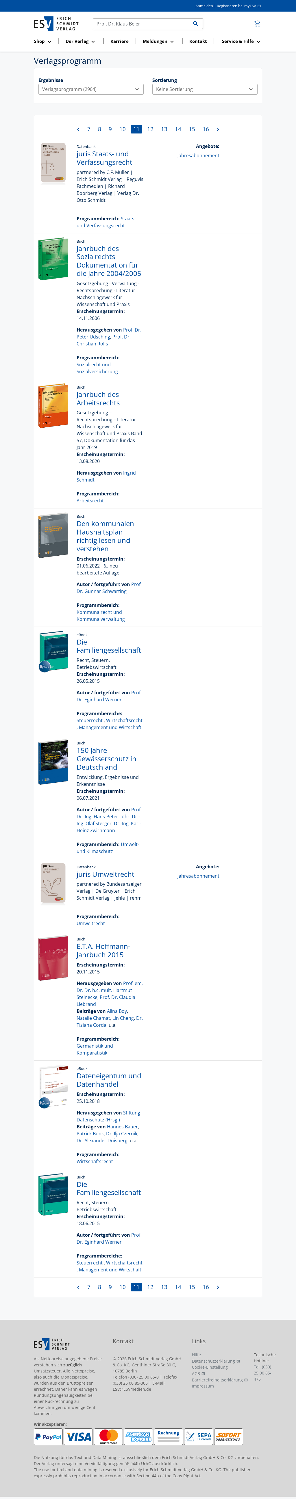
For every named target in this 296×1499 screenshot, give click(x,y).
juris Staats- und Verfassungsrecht (104, 158)
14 (178, 129)
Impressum (203, 1386)
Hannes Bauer (122, 1126)
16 (206, 129)
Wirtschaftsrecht (124, 720)
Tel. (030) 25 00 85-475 (262, 1373)
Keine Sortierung (206, 89)
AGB (196, 1373)
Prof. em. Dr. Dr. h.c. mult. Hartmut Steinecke (110, 990)
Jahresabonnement (198, 155)
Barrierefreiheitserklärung (217, 1380)
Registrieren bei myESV (236, 5)
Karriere (119, 41)
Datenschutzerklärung (213, 1361)
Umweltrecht (91, 923)
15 (192, 129)
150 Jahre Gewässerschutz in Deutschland (106, 758)
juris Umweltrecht (105, 874)
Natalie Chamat (93, 1018)
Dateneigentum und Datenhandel (109, 1080)
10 (122, 129)
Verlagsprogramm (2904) (92, 89)
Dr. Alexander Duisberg (102, 1140)
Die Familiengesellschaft (109, 646)
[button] (44, 41)
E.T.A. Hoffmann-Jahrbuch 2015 (103, 950)
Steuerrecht (90, 720)
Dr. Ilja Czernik (121, 1133)
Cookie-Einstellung (210, 1367)
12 (150, 129)
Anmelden (204, 5)
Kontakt (198, 41)
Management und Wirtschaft (110, 727)
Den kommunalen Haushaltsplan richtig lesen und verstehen (105, 536)
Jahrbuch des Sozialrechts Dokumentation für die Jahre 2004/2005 (109, 261)
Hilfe (196, 1354)
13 (164, 129)
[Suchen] (141, 23)
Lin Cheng (123, 1018)
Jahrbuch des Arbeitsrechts (98, 398)
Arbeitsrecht (90, 500)
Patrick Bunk (90, 1133)
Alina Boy (117, 1011)
